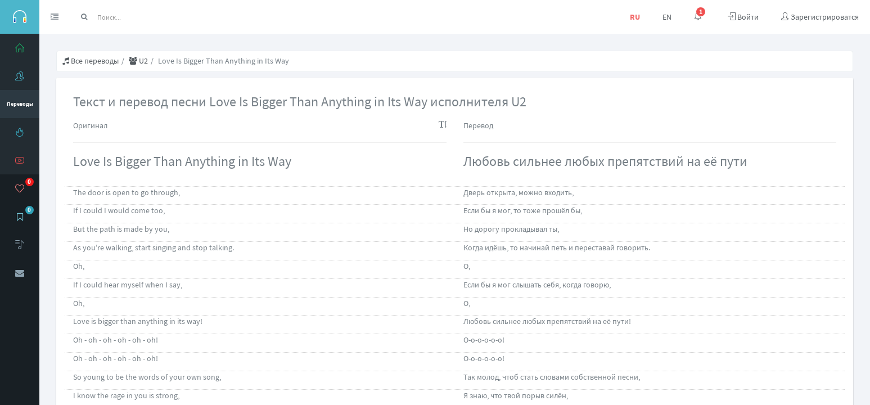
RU (635, 17)
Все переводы (90, 61)
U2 (138, 61)
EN (666, 17)
